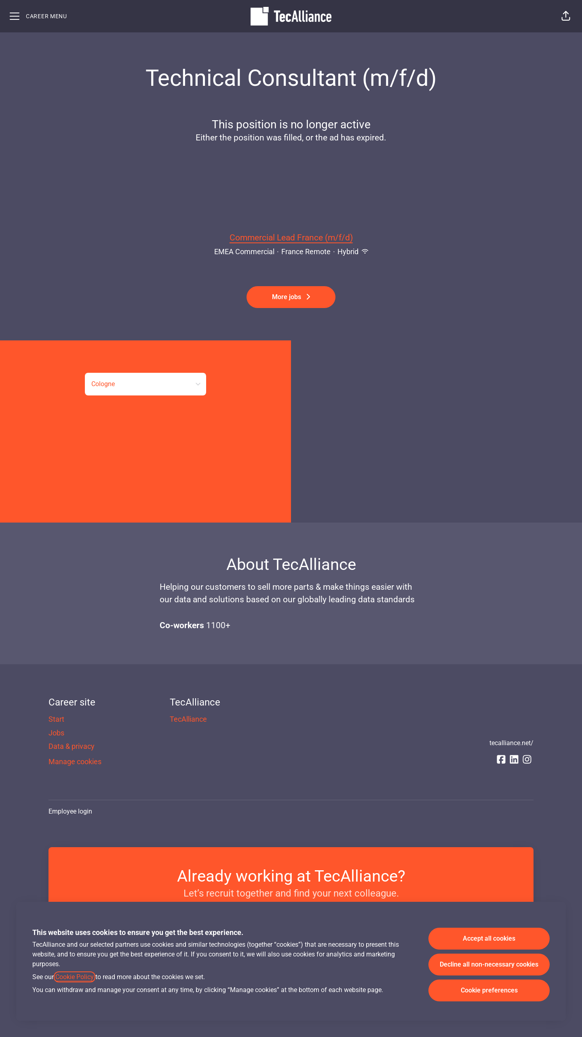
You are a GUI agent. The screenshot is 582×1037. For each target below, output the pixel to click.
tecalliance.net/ (511, 743)
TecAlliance (188, 719)
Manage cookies (74, 761)
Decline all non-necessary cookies (489, 964)
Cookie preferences (489, 990)
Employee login (70, 811)
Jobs (56, 733)
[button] (566, 16)
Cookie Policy (74, 977)
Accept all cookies (489, 938)
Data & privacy (71, 746)
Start (56, 719)
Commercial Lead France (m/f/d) (291, 238)
